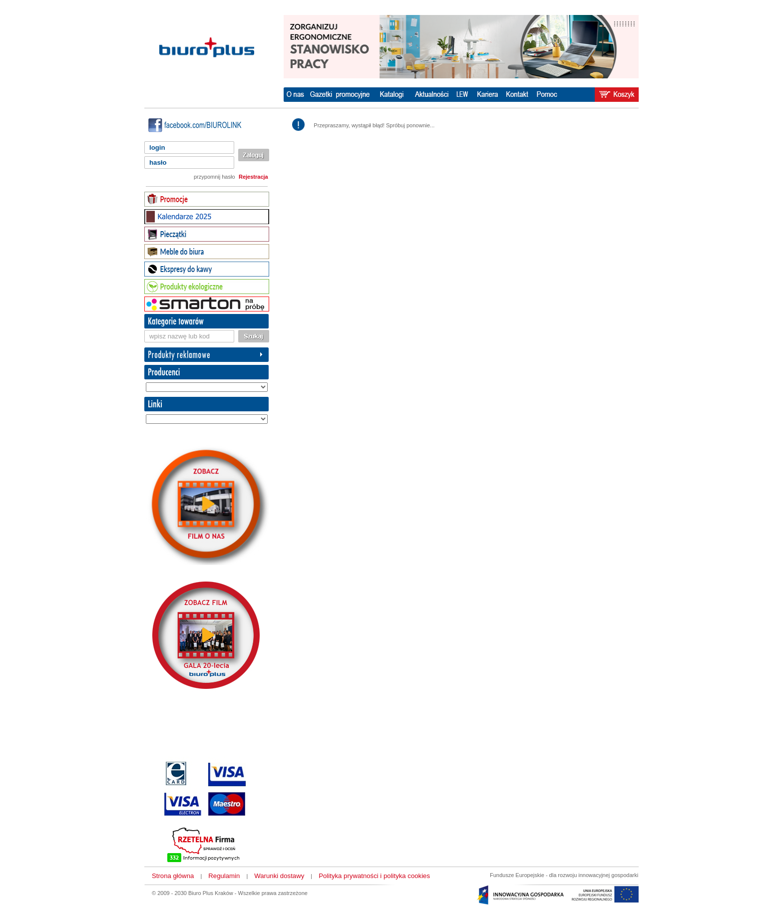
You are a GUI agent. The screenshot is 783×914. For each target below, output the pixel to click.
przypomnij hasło (214, 177)
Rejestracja (253, 177)
